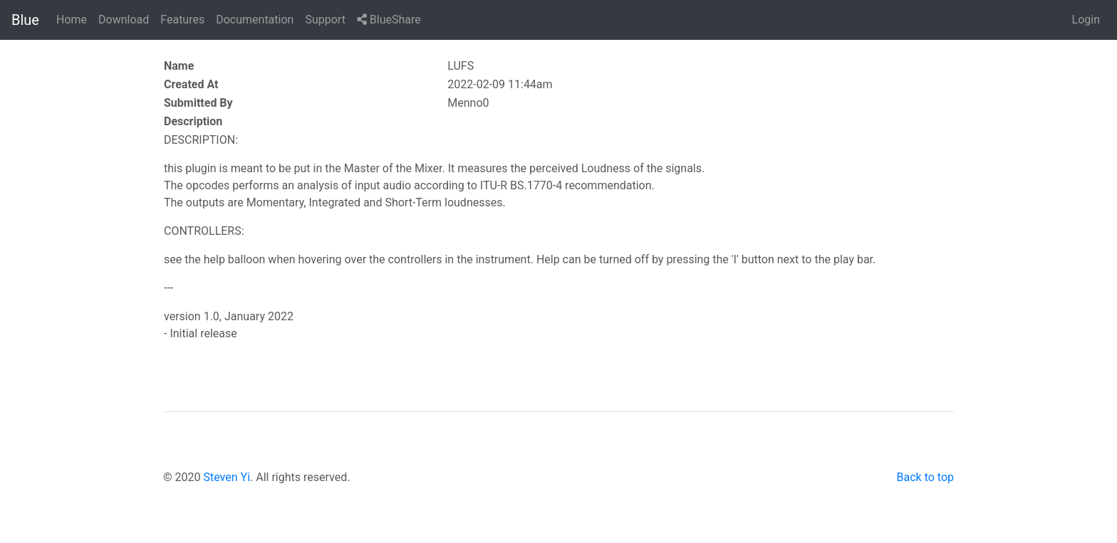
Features (182, 19)
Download (123, 19)
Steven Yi (226, 477)
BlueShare (389, 19)
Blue (25, 19)
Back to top (925, 477)
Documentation (254, 19)
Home (71, 19)
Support (325, 19)
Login (1086, 19)
